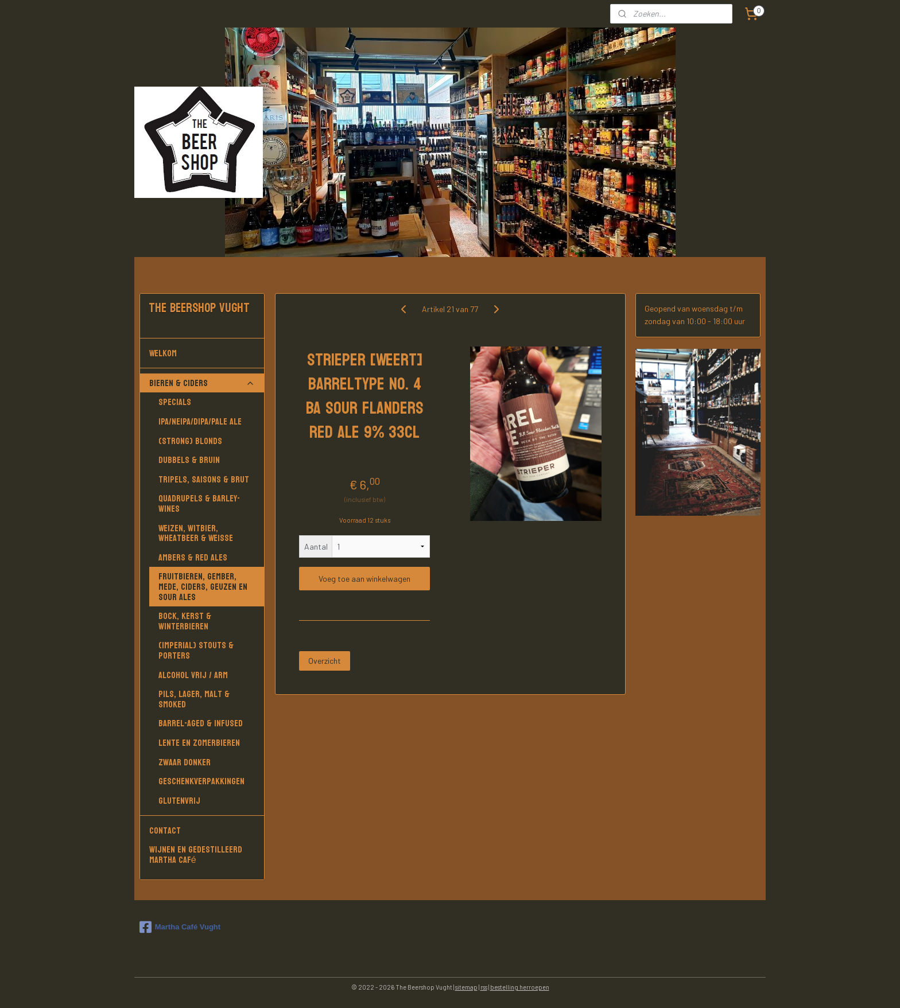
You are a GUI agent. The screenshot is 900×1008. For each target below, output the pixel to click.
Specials (174, 402)
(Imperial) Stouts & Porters (196, 650)
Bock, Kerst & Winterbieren (184, 621)
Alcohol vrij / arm (193, 675)
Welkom (202, 353)
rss (483, 987)
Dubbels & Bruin (189, 460)
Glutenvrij (179, 800)
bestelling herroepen (519, 987)
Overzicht (324, 660)
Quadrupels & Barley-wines (199, 503)
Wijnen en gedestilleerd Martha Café (195, 854)
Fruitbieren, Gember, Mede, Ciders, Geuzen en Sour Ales (202, 586)
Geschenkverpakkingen (201, 781)
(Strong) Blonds (190, 441)
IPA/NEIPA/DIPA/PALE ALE (200, 421)
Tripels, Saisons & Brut (203, 479)
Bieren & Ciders (202, 383)
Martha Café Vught (179, 927)
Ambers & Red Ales (192, 557)
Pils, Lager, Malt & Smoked (194, 699)
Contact (165, 830)
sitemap (466, 987)
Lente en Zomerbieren (199, 742)
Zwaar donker (184, 762)
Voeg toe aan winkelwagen (364, 578)
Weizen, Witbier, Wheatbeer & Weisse (195, 533)
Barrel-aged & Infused (200, 723)
